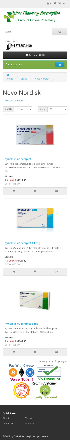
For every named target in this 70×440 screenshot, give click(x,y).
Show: (43, 109)
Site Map (29, 423)
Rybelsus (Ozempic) (18, 159)
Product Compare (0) (15, 100)
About (6, 418)
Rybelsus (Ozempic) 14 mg (22, 243)
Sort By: (8, 109)
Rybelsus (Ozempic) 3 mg (21, 323)
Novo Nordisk (42, 78)
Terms (28, 418)
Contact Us (8, 423)
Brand (24, 78)
